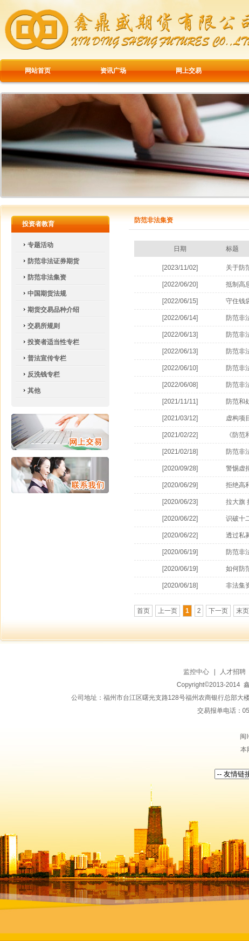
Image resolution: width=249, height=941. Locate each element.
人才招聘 (233, 672)
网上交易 (189, 70)
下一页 (218, 611)
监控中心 (196, 672)
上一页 (167, 611)
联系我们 (60, 475)
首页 (143, 611)
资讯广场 (113, 70)
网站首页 (38, 70)
